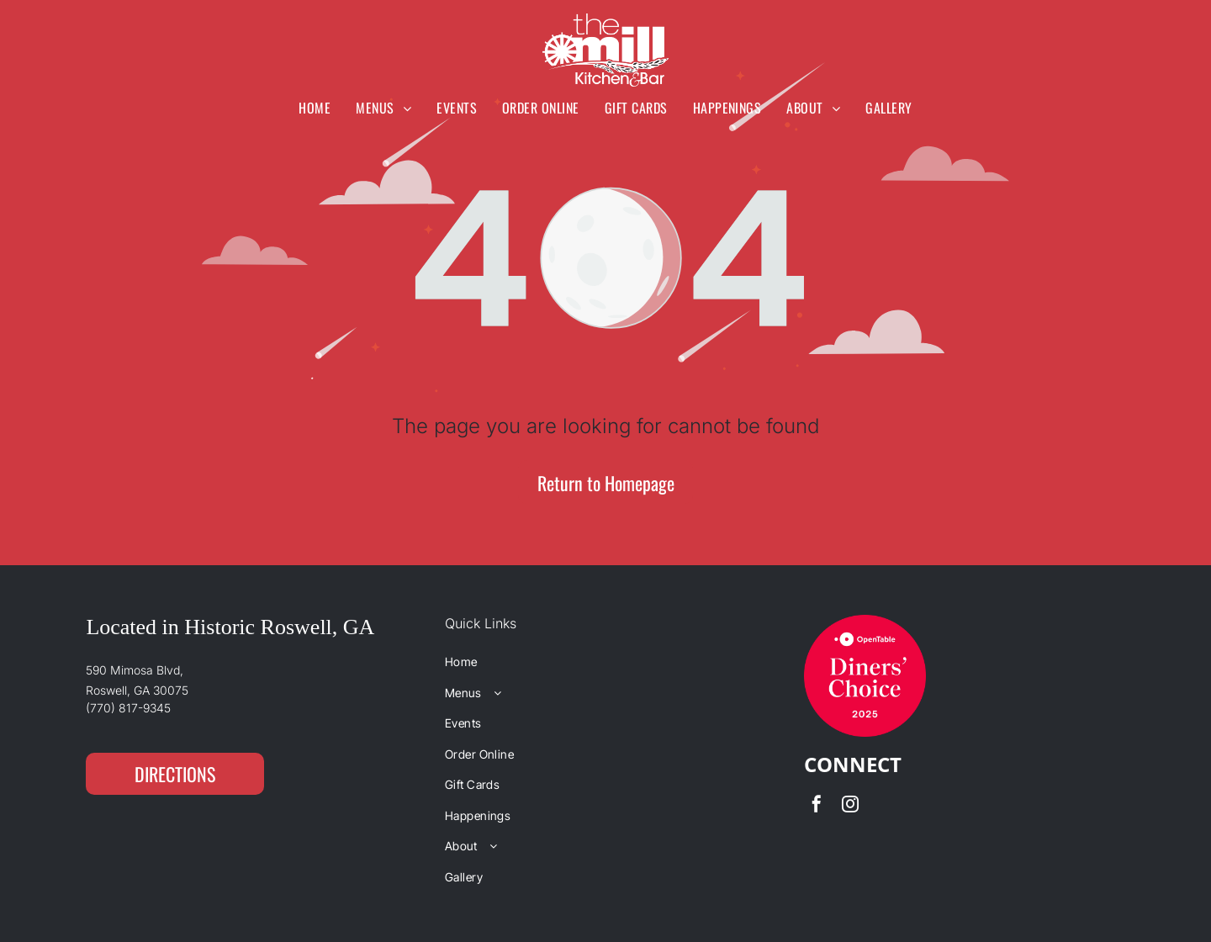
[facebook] (816, 806)
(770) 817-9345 (128, 708)
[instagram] (850, 806)
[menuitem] (314, 107)
